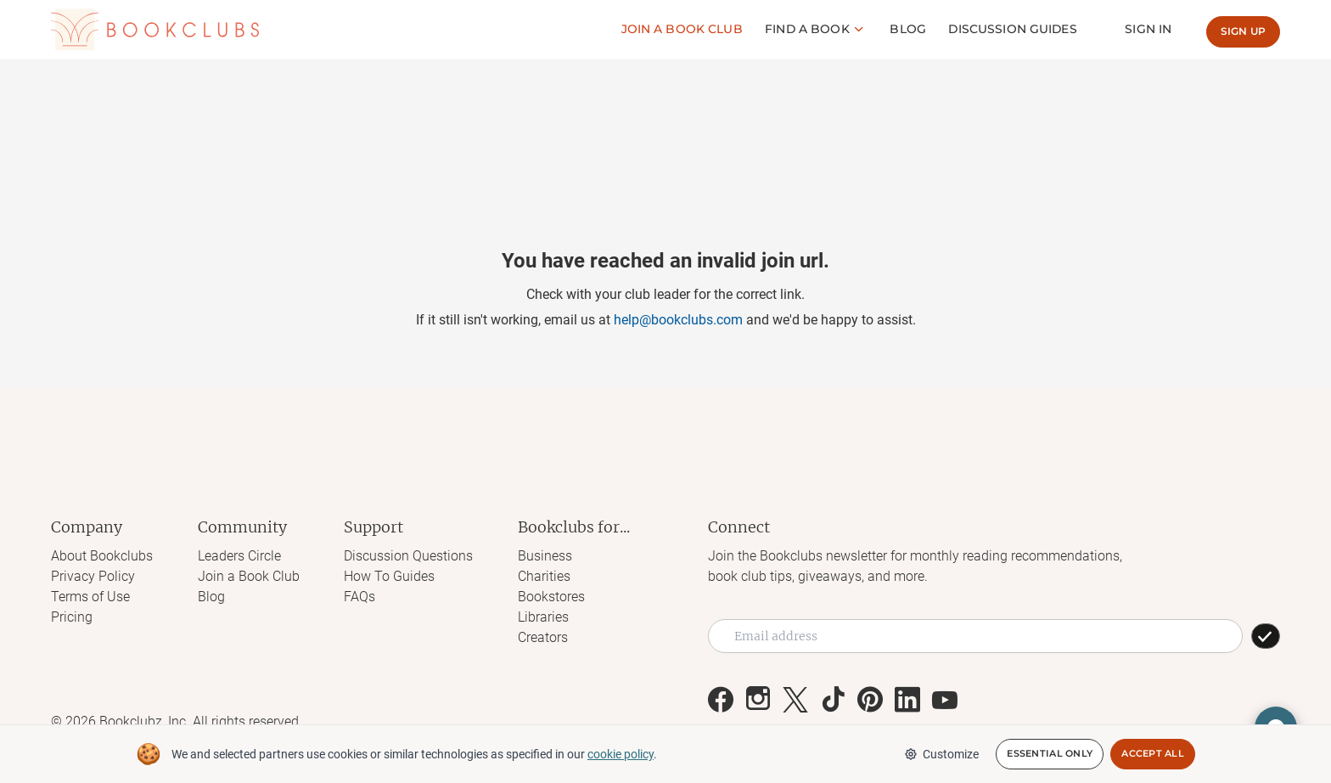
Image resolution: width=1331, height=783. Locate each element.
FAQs (359, 597)
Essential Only (1049, 754)
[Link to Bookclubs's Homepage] (155, 29)
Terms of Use (90, 597)
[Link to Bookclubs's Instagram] (758, 700)
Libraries (543, 617)
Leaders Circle (239, 556)
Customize (941, 754)
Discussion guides (1014, 29)
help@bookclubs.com (678, 320)
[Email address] (975, 636)
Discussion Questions (408, 556)
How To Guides (389, 576)
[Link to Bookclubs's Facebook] (720, 700)
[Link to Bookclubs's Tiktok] (832, 700)
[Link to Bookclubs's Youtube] (945, 699)
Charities (544, 576)
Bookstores (551, 597)
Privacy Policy (93, 576)
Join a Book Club (249, 576)
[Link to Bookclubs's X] (795, 700)
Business (545, 556)
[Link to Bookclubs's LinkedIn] (907, 700)
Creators (543, 637)
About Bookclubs (102, 556)
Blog (909, 29)
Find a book (809, 29)
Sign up (1243, 31)
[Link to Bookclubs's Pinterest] (870, 700)
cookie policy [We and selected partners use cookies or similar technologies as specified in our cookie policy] (620, 754)
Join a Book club (683, 29)
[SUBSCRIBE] (1265, 636)
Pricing (72, 617)
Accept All (1152, 754)
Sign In (1149, 29)
